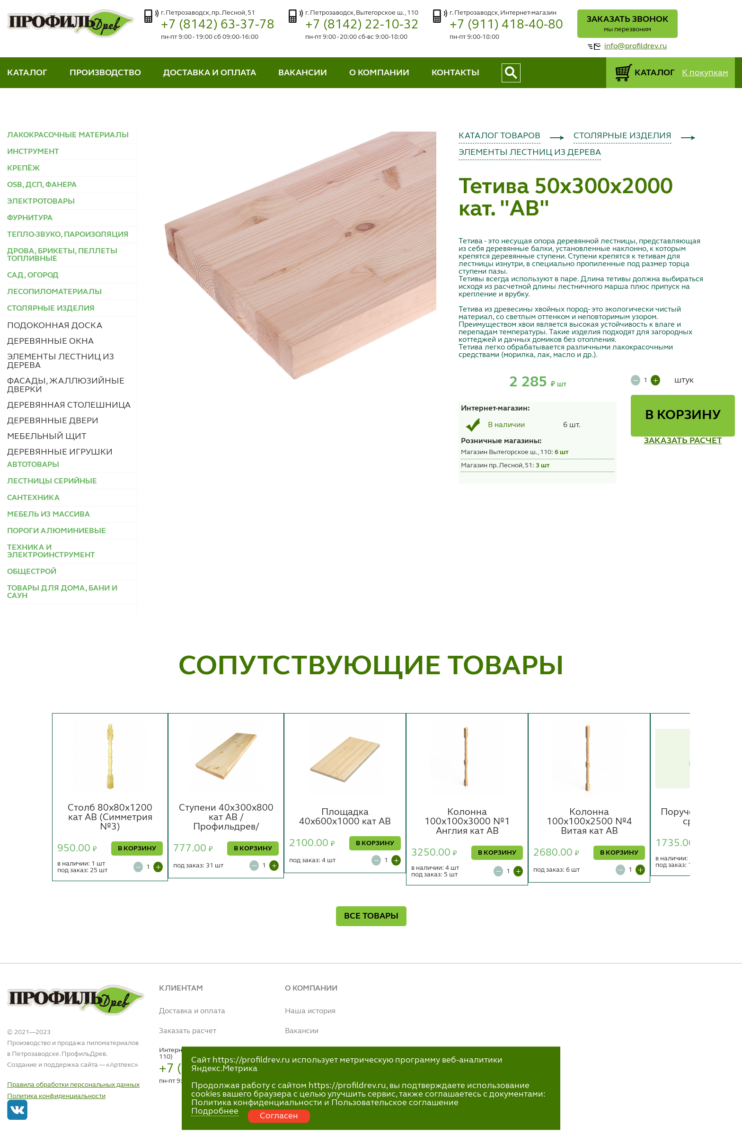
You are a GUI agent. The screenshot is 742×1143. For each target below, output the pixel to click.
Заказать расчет (187, 1031)
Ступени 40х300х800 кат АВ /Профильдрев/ (226, 818)
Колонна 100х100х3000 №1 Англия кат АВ (467, 822)
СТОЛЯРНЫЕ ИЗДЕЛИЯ (622, 136)
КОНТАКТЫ (455, 73)
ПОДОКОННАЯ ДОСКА (54, 325)
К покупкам (705, 73)
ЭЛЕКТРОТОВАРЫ (41, 201)
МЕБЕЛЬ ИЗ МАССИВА (48, 514)
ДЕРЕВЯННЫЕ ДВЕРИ (52, 421)
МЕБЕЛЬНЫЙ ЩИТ (47, 436)
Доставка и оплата (192, 1011)
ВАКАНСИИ (302, 73)
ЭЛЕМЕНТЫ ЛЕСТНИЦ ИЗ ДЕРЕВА (530, 152)
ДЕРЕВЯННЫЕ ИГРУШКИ (60, 452)
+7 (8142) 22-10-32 (362, 24)
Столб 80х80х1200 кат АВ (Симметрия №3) (110, 818)
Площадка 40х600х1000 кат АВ (345, 817)
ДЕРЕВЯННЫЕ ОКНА (50, 341)
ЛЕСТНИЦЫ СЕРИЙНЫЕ (52, 481)
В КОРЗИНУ (683, 415)
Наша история (310, 1011)
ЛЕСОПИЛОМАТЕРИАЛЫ (54, 292)
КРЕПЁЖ (23, 168)
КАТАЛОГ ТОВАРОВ (499, 136)
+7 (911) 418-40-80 (506, 24)
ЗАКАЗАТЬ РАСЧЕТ (683, 441)
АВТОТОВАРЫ (33, 465)
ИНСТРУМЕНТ (33, 152)
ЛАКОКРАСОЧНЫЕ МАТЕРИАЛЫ (68, 135)
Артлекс (122, 1065)
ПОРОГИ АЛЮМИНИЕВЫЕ (56, 531)
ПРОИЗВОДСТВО (105, 73)
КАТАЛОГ (27, 73)
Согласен (279, 1116)
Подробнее (214, 1111)
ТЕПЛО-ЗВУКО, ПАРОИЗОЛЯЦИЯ (68, 235)
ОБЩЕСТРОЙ (31, 572)
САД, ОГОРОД (33, 275)
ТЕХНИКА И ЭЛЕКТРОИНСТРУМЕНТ (51, 551)
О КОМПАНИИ (379, 73)
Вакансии (301, 1031)
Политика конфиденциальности (56, 1096)
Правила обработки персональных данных (73, 1084)
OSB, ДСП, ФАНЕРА (42, 185)
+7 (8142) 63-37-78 (217, 24)
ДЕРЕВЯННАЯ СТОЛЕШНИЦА (69, 405)
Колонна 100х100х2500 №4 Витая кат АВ (589, 822)
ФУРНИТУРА (30, 218)
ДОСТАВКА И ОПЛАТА (209, 73)
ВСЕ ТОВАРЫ (371, 916)
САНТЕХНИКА (33, 498)
